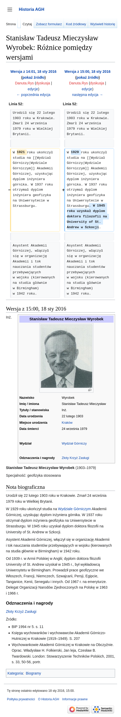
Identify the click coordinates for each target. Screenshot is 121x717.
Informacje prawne (75, 699)
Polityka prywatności (21, 699)
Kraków (67, 422)
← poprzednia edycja (33, 95)
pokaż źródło (33, 77)
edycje (33, 89)
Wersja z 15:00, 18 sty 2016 (88, 71)
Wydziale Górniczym (74, 509)
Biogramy (33, 673)
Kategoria (15, 673)
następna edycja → (87, 95)
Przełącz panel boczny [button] (11, 12)
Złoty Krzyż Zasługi (75, 458)
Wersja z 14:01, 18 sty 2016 (34, 71)
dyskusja (43, 83)
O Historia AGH (48, 699)
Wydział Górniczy (74, 443)
